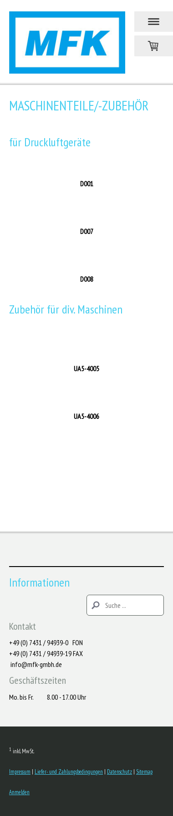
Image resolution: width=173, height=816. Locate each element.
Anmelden (19, 792)
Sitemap (144, 772)
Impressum (20, 772)
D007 (86, 231)
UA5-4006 (86, 416)
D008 (86, 279)
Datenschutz (119, 772)
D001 (86, 183)
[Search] (125, 605)
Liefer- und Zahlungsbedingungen (69, 772)
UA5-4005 (86, 368)
